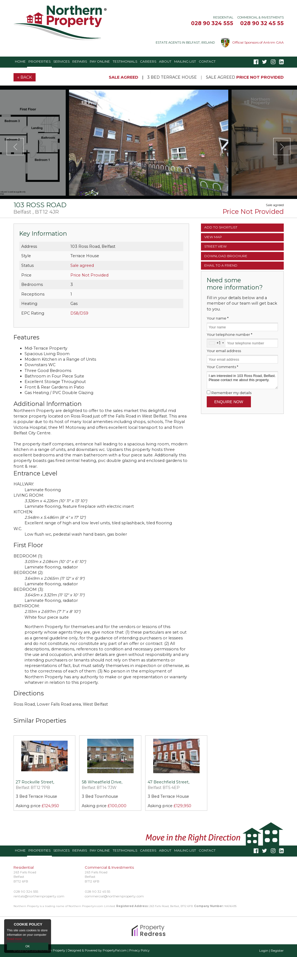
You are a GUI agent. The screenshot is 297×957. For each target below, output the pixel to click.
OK (27, 946)
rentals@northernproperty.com (39, 896)
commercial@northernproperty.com (114, 896)
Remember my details (231, 392)
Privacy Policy (139, 950)
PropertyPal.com (115, 950)
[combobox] (216, 343)
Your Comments (222, 367)
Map (213, 237)
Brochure (225, 256)
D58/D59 (79, 313)
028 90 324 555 (212, 23)
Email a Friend (220, 265)
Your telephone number (229, 334)
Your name (218, 318)
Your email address (224, 351)
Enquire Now (228, 402)
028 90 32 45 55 (262, 23)
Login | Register (271, 950)
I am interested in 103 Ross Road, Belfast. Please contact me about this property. (242, 380)
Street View (215, 246)
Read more (14, 938)
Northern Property (52, 950)
